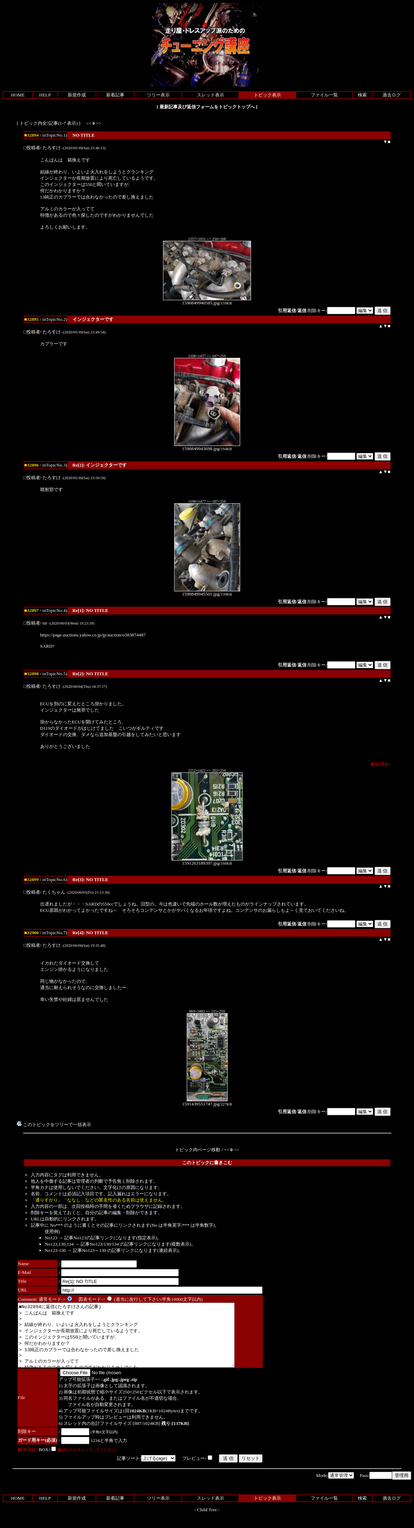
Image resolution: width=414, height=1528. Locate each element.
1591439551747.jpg (205, 1102)
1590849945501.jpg (207, 592)
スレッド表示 (210, 95)
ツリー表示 (158, 95)
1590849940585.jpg (207, 300)
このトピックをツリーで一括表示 (54, 1124)
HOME (17, 95)
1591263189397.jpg (207, 861)
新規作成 (77, 95)
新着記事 (115, 95)
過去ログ (392, 95)
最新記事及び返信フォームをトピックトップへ (207, 106)
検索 (362, 95)
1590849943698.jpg (207, 446)
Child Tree (207, 1522)
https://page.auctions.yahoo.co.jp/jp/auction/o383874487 (93, 634)
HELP (45, 95)
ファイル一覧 (324, 95)
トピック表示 (267, 95)
